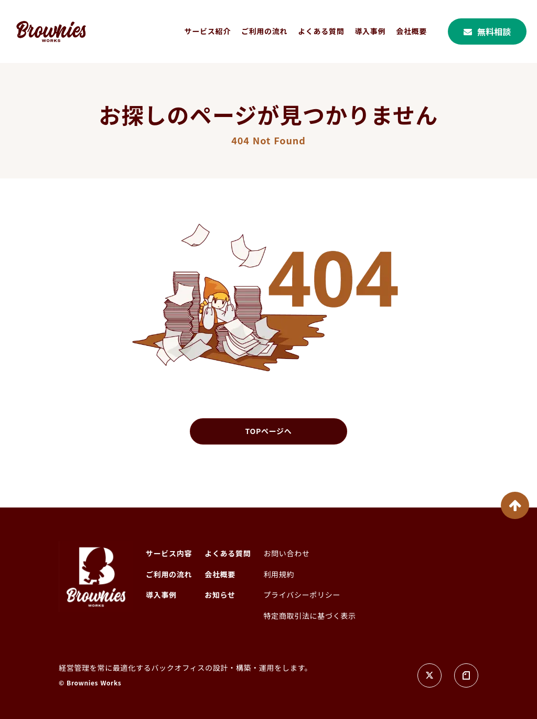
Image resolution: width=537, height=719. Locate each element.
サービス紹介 (208, 31)
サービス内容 (169, 553)
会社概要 (411, 31)
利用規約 (278, 574)
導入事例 (370, 31)
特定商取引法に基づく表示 (309, 616)
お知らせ (220, 595)
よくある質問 (321, 31)
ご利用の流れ (264, 31)
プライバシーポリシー (301, 595)
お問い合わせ (286, 553)
